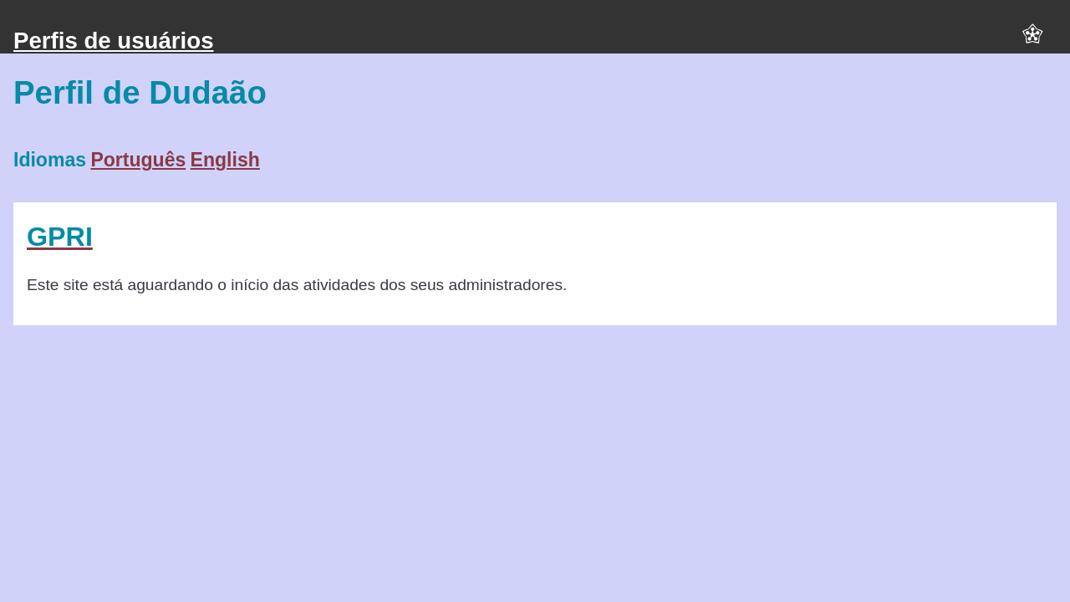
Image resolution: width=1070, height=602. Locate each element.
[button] (1032, 41)
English (225, 160)
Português (138, 160)
